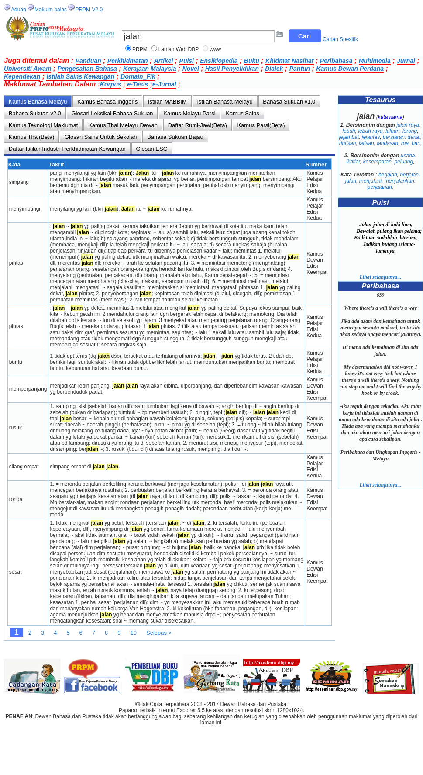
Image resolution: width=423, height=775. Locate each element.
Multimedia (375, 60)
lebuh (348, 131)
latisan (366, 143)
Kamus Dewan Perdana (350, 68)
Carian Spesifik (340, 39)
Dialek (274, 68)
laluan (392, 131)
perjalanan (380, 187)
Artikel (163, 60)
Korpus (110, 84)
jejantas (371, 137)
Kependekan (22, 76)
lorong (409, 131)
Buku (251, 60)
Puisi (186, 60)
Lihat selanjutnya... (380, 277)
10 (134, 633)
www (215, 49)
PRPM (140, 49)
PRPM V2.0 (89, 10)
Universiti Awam (27, 68)
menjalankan (399, 181)
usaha (408, 155)
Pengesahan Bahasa (87, 68)
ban (416, 143)
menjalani (370, 181)
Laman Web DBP (178, 49)
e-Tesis (137, 84)
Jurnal (406, 60)
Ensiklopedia (218, 60)
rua (405, 143)
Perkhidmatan (127, 60)
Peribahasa (336, 60)
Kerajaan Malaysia (149, 68)
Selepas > (159, 633)
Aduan (18, 10)
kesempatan (377, 162)
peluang (404, 162)
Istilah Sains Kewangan (80, 76)
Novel (190, 68)
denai (414, 137)
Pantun (299, 68)
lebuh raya (370, 131)
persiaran (394, 137)
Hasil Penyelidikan (232, 68)
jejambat (349, 137)
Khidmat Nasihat (289, 60)
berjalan (387, 175)
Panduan (88, 60)
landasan (387, 143)
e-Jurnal (164, 84)
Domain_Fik (137, 76)
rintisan (347, 143)
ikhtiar (353, 162)
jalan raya (407, 125)
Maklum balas (50, 10)
